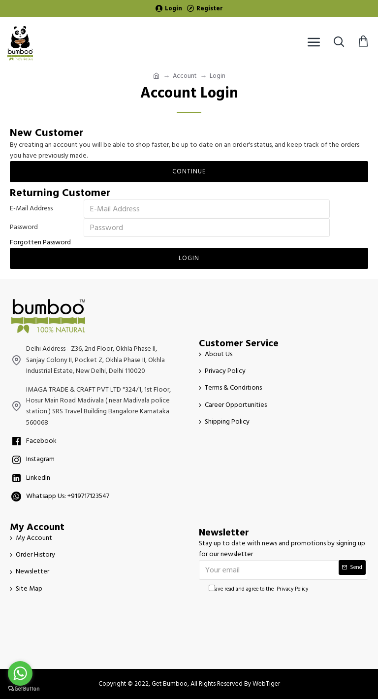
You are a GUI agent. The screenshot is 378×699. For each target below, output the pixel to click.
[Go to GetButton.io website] (23, 689)
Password (24, 227)
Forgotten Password (40, 242)
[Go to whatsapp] (20, 673)
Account (184, 75)
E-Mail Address (31, 208)
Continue (189, 171)
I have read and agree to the (259, 589)
